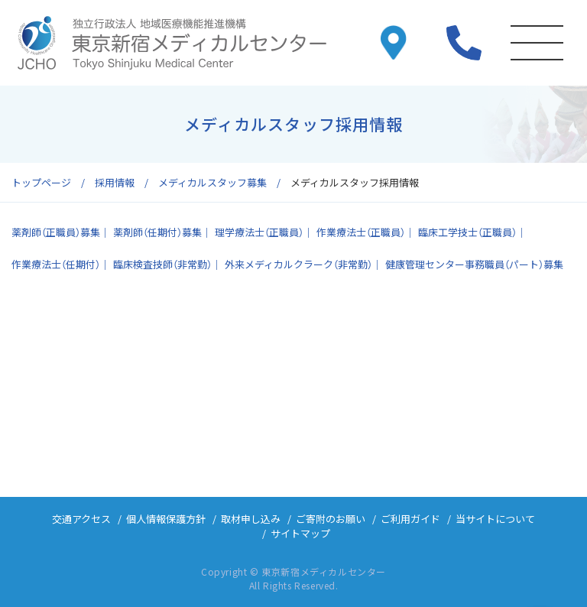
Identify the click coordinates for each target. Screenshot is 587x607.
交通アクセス (81, 518)
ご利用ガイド (410, 518)
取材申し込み (251, 518)
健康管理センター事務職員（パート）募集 (474, 264)
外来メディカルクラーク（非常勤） (298, 264)
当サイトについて (495, 518)
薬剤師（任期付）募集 (157, 232)
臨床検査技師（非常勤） (162, 264)
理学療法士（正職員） (259, 232)
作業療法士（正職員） (360, 232)
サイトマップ (300, 533)
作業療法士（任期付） (55, 264)
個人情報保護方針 (166, 518)
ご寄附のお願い (330, 518)
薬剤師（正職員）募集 (55, 232)
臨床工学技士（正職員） (467, 232)
